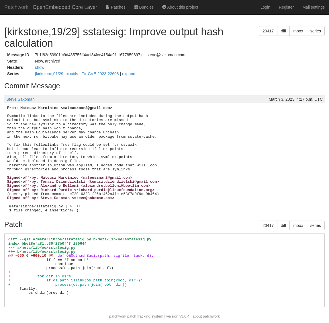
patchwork (117, 316)
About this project (180, 7)
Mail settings (313, 7)
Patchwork (16, 7)
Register (286, 7)
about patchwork (206, 316)
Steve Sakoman (20, 99)
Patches (115, 7)
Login (265, 7)
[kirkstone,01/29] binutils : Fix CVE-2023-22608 (77, 73)
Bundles (144, 7)
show (39, 67)
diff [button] (283, 31)
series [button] (315, 31)
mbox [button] (298, 31)
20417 (268, 31)
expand (128, 73)
